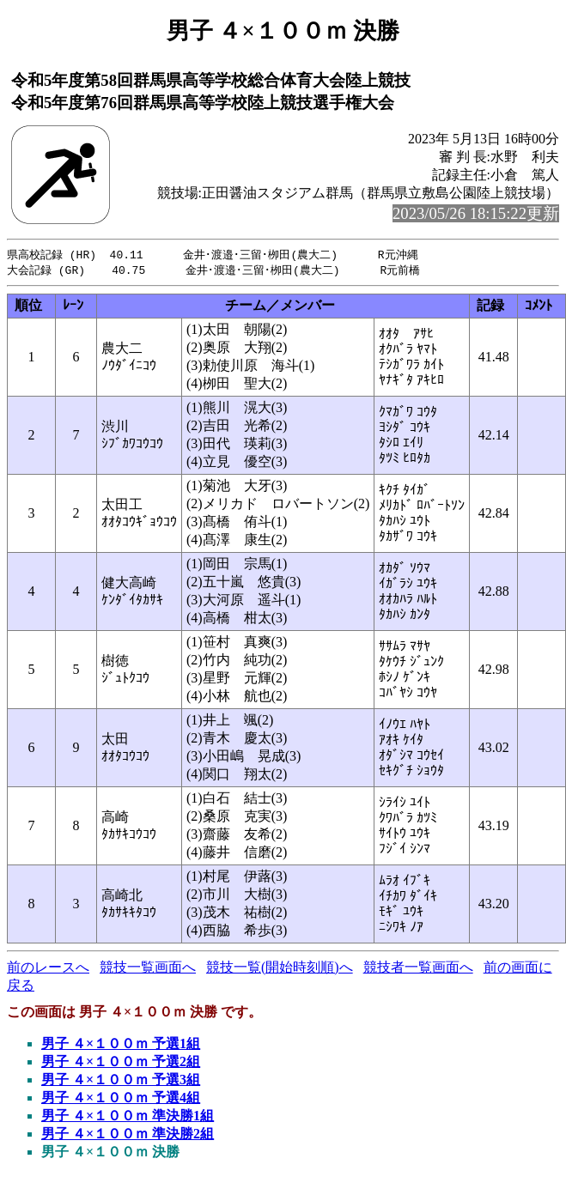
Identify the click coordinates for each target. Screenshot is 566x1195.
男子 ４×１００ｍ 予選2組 (120, 1063)
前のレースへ (48, 968)
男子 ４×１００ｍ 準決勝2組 (127, 1135)
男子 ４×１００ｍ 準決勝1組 (127, 1117)
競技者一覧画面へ (418, 968)
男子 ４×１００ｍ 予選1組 (120, 1045)
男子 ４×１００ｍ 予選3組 (120, 1081)
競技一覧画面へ (148, 968)
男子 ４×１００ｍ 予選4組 (120, 1099)
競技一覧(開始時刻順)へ (279, 968)
